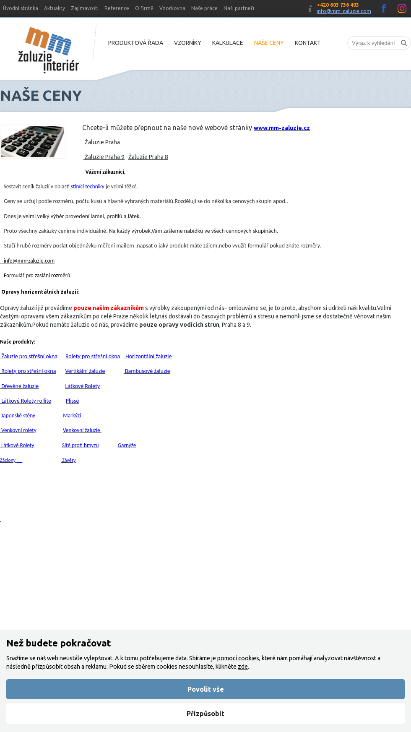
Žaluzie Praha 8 (148, 157)
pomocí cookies (238, 658)
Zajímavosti (85, 8)
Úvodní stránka (20, 8)
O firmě (144, 8)
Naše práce (204, 8)
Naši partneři (239, 8)
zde (243, 666)
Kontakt (308, 42)
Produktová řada (135, 42)
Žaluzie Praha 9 (104, 157)
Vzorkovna (172, 8)
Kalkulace (227, 42)
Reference (116, 8)
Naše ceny (269, 42)
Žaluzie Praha (101, 142)
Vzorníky (187, 42)
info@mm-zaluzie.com (344, 11)
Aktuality (54, 8)
